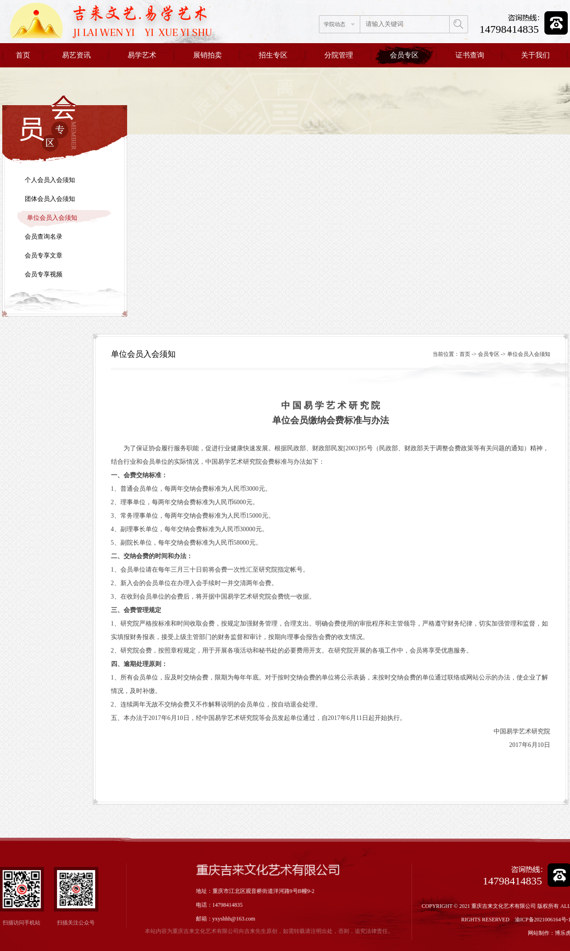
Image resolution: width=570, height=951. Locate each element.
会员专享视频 (43, 274)
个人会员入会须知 (50, 180)
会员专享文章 (43, 255)
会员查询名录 (43, 236)
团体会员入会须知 (50, 199)
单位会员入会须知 (52, 217)
